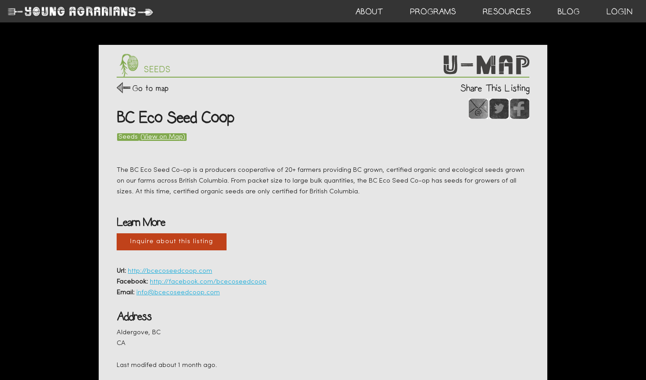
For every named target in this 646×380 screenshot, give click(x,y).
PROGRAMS (433, 11)
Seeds (128, 137)
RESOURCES (507, 11)
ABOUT (369, 11)
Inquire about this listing (171, 241)
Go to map (150, 88)
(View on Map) (162, 137)
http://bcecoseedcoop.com (170, 271)
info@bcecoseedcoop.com (178, 292)
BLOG (569, 11)
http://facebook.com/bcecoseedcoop (208, 282)
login (620, 11)
